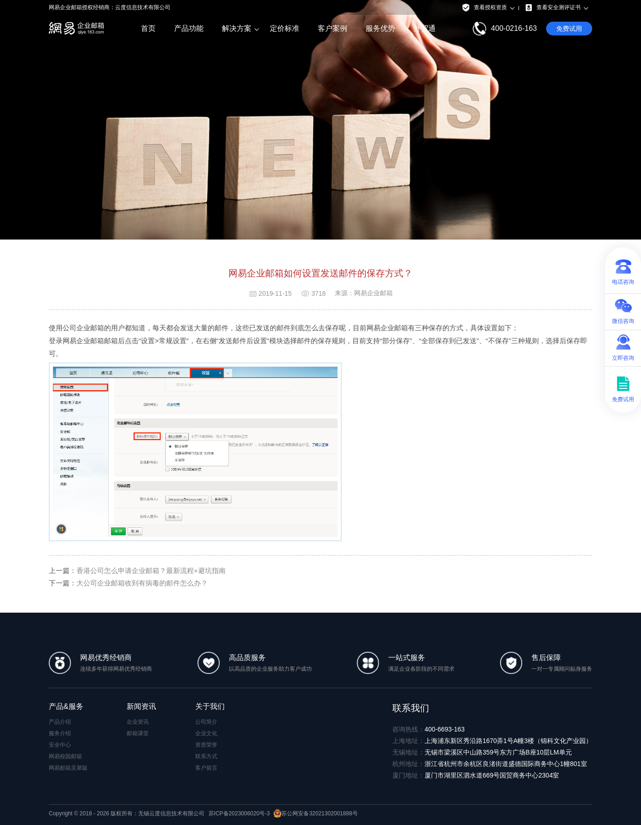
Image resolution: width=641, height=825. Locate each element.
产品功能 (189, 28)
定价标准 (284, 28)
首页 (148, 28)
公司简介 (206, 722)
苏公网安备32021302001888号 (315, 813)
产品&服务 (66, 706)
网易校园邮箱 (65, 756)
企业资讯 (138, 722)
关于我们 (210, 706)
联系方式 (206, 756)
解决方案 (236, 28)
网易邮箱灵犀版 (68, 768)
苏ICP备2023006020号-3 (239, 813)
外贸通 (425, 28)
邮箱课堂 (138, 733)
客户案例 (332, 28)
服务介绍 (60, 733)
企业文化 (206, 733)
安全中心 (60, 745)
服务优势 (380, 28)
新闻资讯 (141, 706)
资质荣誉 (206, 745)
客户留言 (206, 768)
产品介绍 (60, 722)
